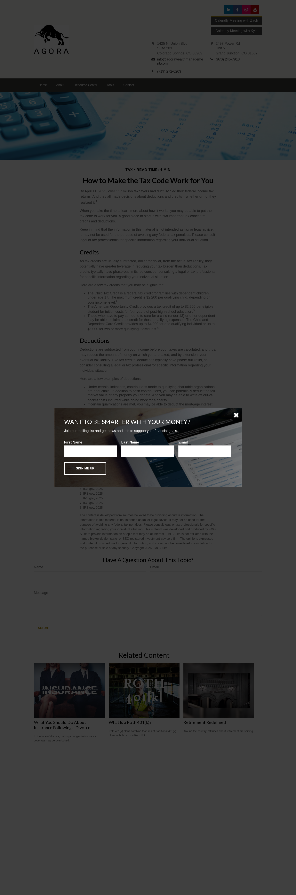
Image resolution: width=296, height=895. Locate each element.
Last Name (130, 442)
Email (183, 442)
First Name (73, 442)
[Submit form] (85, 468)
